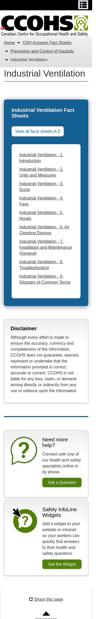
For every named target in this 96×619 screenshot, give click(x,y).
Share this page (46, 599)
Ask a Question (62, 482)
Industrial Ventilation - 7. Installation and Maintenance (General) (45, 247)
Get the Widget (62, 564)
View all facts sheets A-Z (37, 131)
